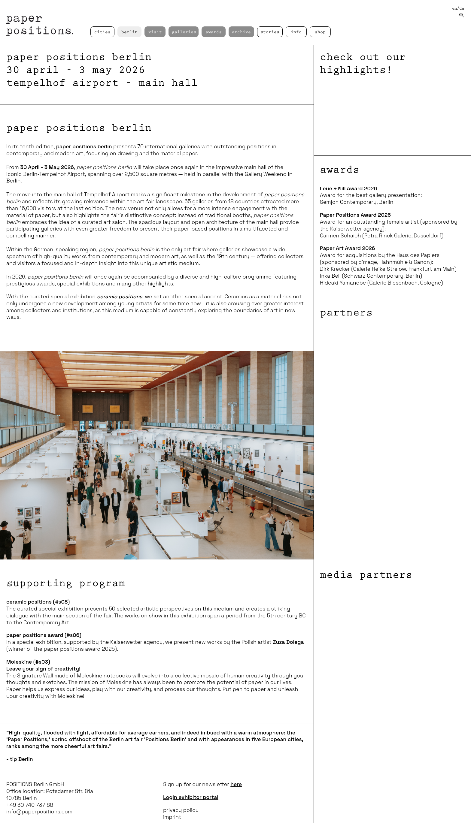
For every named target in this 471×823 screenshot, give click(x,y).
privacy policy (181, 810)
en (454, 8)
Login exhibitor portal (190, 797)
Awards (213, 32)
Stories (269, 32)
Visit (155, 32)
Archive (241, 32)
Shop (320, 32)
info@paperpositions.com (39, 811)
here (236, 784)
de (461, 8)
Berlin (129, 32)
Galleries (184, 32)
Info (296, 32)
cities (102, 32)
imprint (172, 817)
